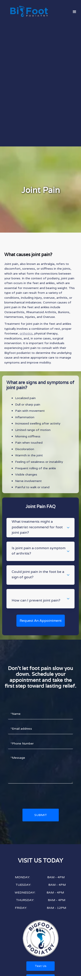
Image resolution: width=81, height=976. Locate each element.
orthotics (26, 333)
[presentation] (41, 796)
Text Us (40, 966)
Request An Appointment (41, 620)
